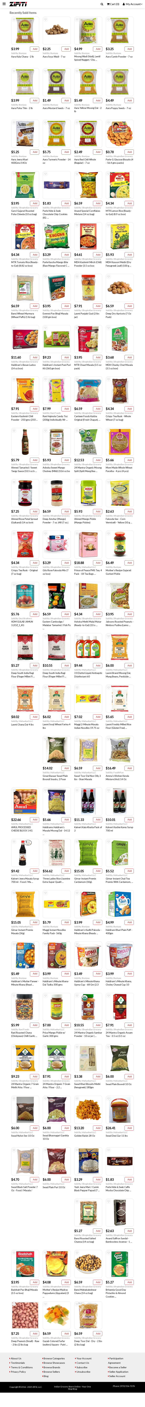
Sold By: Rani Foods (52, 417)
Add (34, 49)
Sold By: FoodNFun (115, 780)
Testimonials (19, 1377)
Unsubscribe (84, 1385)
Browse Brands (52, 1381)
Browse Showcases (55, 1377)
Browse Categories (55, 1372)
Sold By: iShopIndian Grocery (119, 158)
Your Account (84, 1372)
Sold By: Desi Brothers (21, 625)
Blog (46, 1390)
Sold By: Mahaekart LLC (85, 573)
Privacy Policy (19, 1385)
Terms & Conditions (22, 1381)
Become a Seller (118, 1381)
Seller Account (118, 1390)
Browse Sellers (52, 1385)
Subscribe (82, 1381)
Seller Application (119, 1385)
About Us (17, 1372)
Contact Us (83, 1377)
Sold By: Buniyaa (18, 53)
